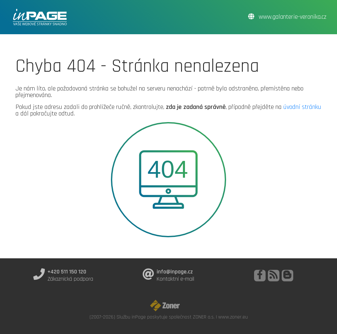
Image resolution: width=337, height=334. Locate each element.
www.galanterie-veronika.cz (287, 17)
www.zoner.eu (233, 317)
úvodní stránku (302, 107)
